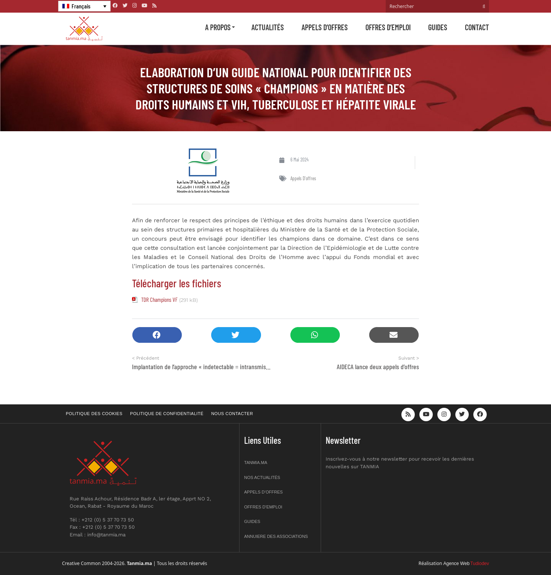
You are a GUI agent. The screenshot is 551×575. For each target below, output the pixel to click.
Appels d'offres (303, 178)
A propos (218, 27)
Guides (437, 27)
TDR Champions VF (159, 299)
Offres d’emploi (388, 27)
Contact (477, 27)
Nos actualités (262, 477)
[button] (157, 335)
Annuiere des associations (276, 536)
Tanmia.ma (255, 462)
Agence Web (456, 563)
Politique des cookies (94, 413)
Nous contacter (232, 413)
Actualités (267, 27)
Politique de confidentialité (167, 413)
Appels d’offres (325, 27)
